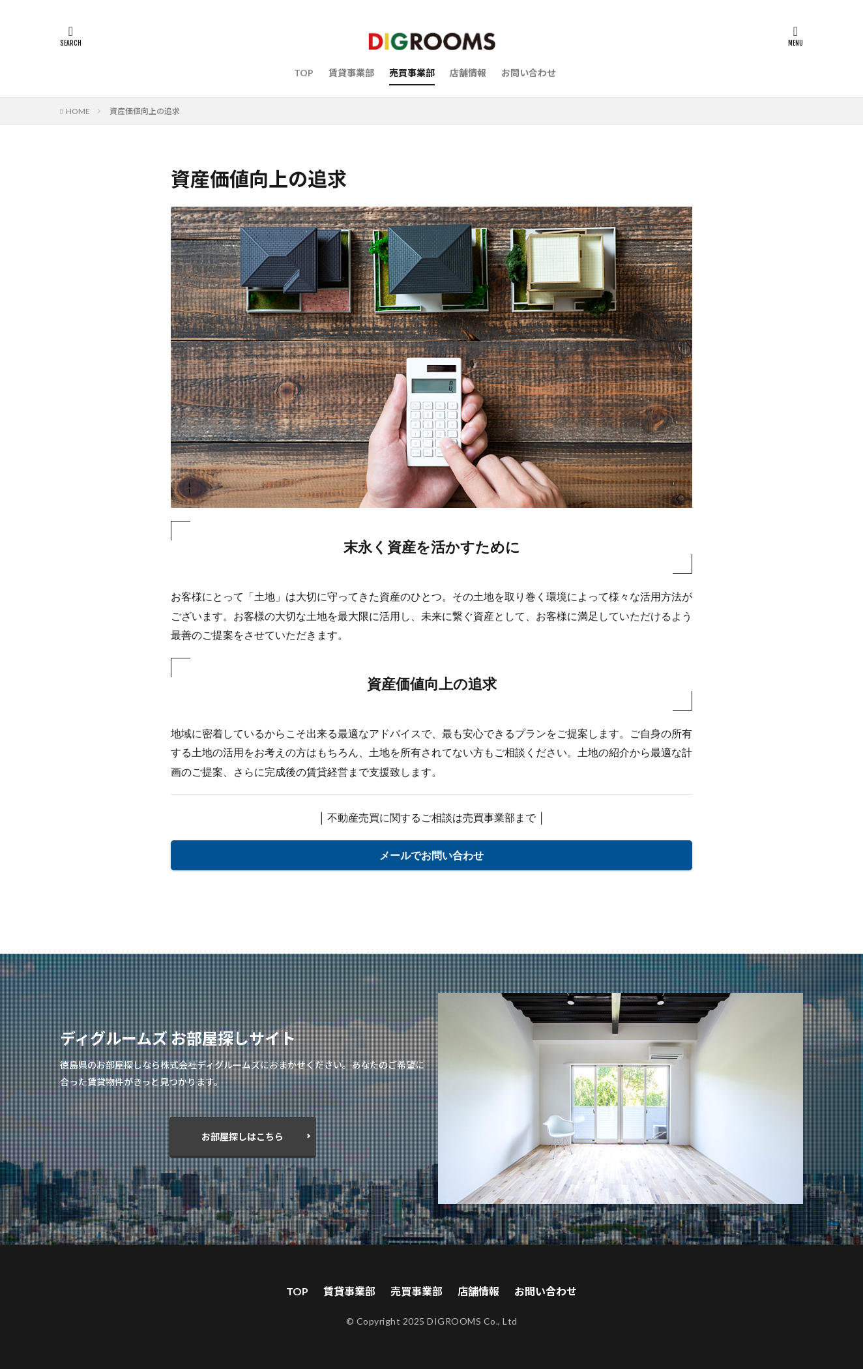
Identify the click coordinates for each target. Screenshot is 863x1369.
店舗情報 (468, 72)
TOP (304, 72)
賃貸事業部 (351, 72)
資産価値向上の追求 (145, 111)
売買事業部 (412, 72)
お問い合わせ (528, 72)
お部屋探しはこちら (242, 1136)
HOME (78, 111)
